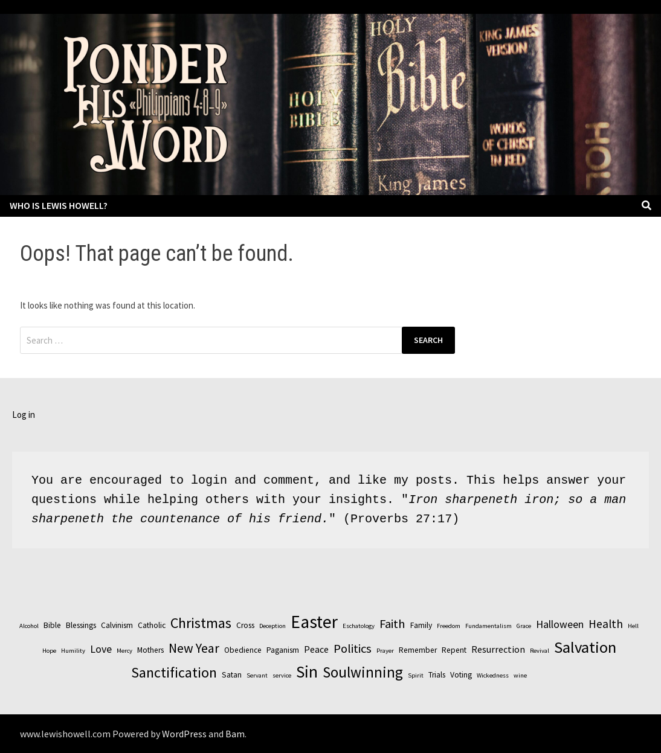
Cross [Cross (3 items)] (245, 625)
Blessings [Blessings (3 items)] (81, 625)
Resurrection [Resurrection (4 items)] (498, 649)
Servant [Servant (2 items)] (257, 675)
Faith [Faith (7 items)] (392, 624)
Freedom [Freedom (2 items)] (448, 626)
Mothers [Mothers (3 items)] (150, 650)
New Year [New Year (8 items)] (194, 647)
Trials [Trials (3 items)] (436, 675)
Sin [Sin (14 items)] (307, 671)
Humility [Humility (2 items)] (73, 651)
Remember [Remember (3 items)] (418, 650)
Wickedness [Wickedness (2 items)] (493, 675)
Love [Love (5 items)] (101, 649)
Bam (235, 734)
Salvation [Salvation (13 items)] (585, 647)
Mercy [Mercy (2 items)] (124, 651)
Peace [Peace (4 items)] (316, 649)
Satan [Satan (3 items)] (232, 675)
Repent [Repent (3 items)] (454, 650)
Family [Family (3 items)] (421, 625)
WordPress (184, 734)
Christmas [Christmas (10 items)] (200, 623)
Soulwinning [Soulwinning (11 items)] (363, 672)
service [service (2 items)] (281, 675)
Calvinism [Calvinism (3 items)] (117, 625)
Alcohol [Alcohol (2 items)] (29, 626)
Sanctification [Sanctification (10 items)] (174, 672)
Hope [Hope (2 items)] (49, 651)
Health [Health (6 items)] (605, 624)
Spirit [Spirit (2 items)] (416, 675)
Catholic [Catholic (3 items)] (152, 625)
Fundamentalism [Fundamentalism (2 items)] (488, 626)
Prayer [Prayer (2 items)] (385, 651)
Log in (23, 414)
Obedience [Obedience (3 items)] (243, 650)
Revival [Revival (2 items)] (539, 651)
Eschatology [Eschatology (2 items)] (359, 626)
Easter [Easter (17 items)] (314, 621)
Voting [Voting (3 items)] (461, 675)
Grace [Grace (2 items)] (524, 626)
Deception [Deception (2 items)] (272, 626)
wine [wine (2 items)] (520, 675)
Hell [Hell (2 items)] (633, 626)
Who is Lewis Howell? (59, 205)
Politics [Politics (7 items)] (353, 648)
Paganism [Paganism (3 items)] (282, 650)
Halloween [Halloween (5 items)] (560, 624)
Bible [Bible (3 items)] (52, 625)
